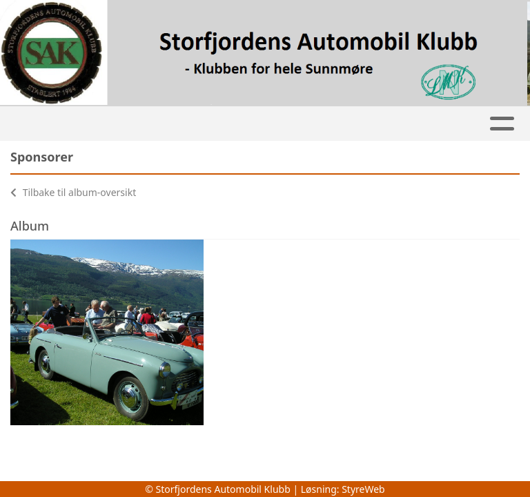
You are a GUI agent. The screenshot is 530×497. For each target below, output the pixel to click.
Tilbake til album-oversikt (73, 192)
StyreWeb (363, 489)
